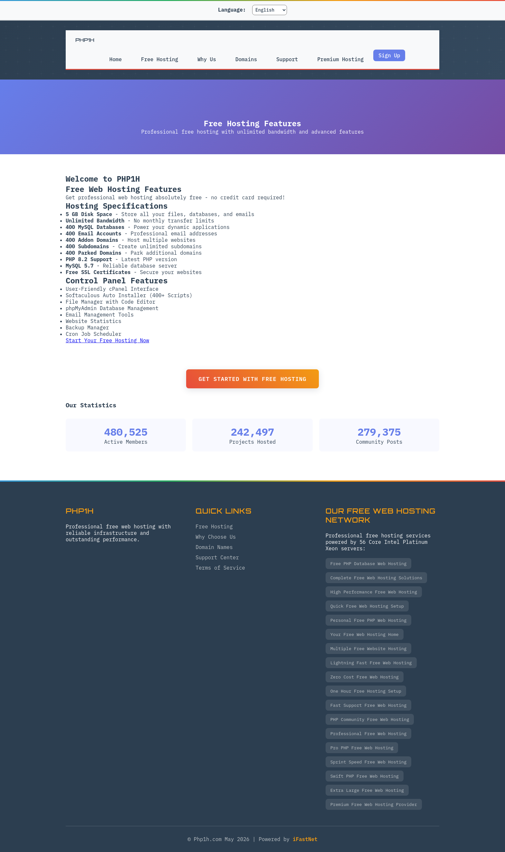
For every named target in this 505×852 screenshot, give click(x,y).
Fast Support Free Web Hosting (368, 705)
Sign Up (390, 55)
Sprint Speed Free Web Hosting (368, 762)
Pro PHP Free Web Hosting (362, 748)
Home (115, 59)
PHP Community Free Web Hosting (369, 719)
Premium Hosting (341, 62)
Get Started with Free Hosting (252, 379)
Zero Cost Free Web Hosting (364, 677)
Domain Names (214, 547)
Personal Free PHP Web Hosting (368, 620)
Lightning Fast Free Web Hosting (371, 663)
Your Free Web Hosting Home (364, 634)
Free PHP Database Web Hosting (368, 563)
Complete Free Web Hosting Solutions (376, 578)
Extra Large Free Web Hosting (367, 790)
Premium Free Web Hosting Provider (373, 804)
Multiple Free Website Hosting (368, 648)
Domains (246, 59)
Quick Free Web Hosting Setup (367, 606)
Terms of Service (220, 567)
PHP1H (85, 40)
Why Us (206, 59)
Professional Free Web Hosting (368, 733)
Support (287, 59)
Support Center (217, 557)
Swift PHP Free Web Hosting (364, 776)
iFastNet (305, 839)
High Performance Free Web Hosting (373, 592)
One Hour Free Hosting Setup (365, 691)
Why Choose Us (215, 537)
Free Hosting (158, 59)
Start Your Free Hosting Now (107, 340)
